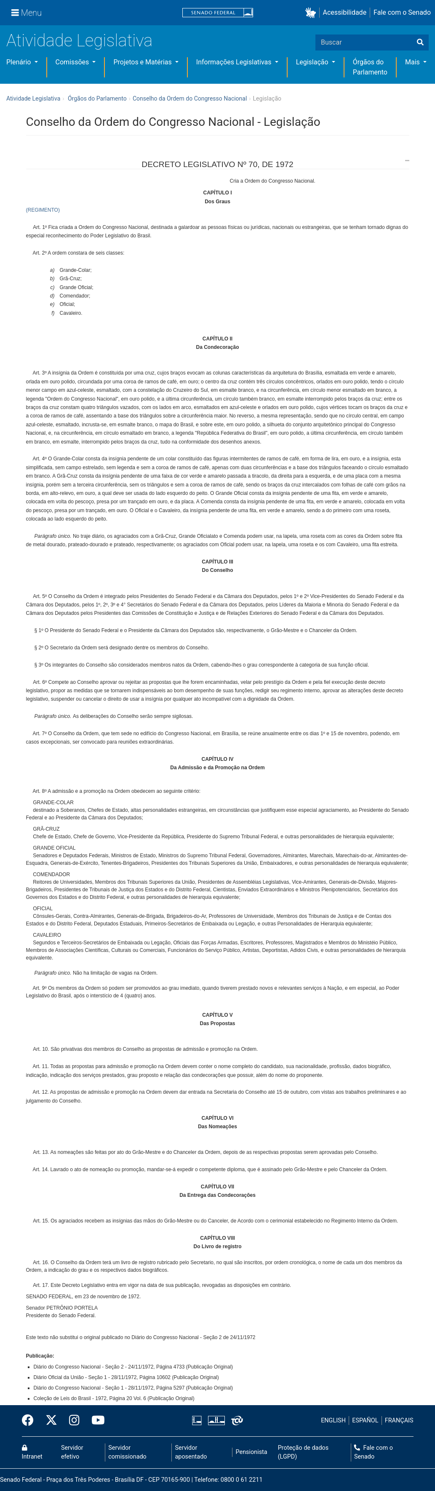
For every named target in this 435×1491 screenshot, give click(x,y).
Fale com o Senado (402, 12)
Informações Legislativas (234, 62)
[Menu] (26, 13)
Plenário (19, 62)
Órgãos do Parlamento (97, 98)
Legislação (313, 62)
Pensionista (251, 1452)
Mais (413, 62)
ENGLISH (333, 1420)
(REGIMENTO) (43, 210)
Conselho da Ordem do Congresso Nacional (190, 98)
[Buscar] (420, 42)
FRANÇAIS (399, 1420)
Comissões (73, 62)
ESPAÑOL (365, 1420)
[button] (312, 13)
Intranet (32, 1453)
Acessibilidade (345, 12)
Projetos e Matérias (143, 62)
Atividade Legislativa (79, 40)
